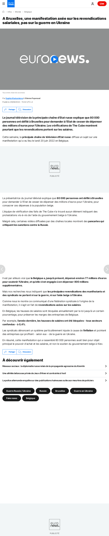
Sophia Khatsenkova (14, 98)
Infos (10, 12)
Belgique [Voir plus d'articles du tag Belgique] (30, 398)
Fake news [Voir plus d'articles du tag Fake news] (11, 398)
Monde (18, 12)
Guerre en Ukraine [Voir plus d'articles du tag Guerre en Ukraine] (83, 391)
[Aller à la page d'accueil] (11, 3)
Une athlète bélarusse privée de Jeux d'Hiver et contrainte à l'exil (34, 373)
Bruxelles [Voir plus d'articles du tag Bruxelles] (60, 391)
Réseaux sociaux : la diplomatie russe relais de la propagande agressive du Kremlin (43, 366)
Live (102, 3)
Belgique (28, 12)
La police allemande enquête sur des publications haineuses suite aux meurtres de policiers (48, 380)
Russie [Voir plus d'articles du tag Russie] (43, 391)
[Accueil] (3, 12)
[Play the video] (54, 59)
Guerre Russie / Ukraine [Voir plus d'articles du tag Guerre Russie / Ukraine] (18, 391)
